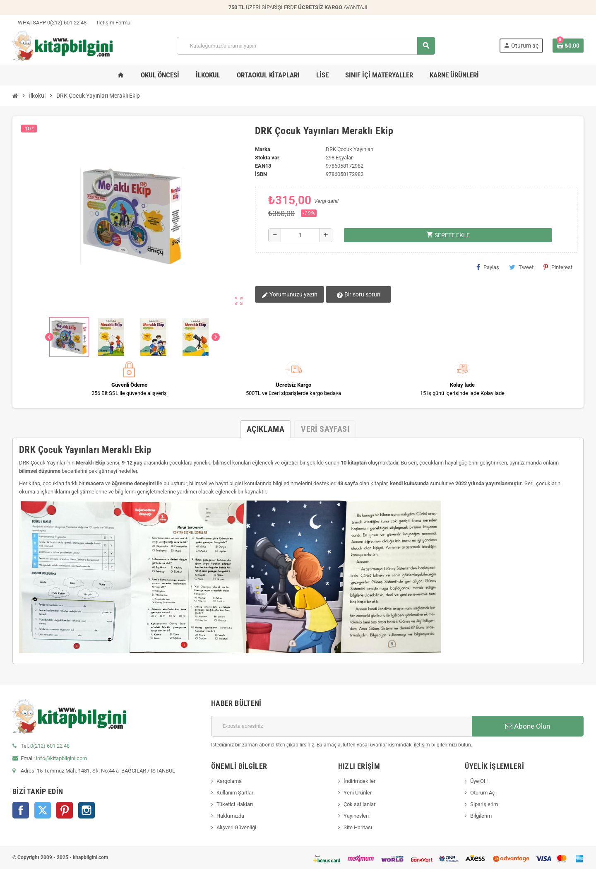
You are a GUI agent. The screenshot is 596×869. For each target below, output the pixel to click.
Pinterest (557, 267)
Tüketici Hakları (234, 804)
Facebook (20, 810)
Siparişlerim (484, 804)
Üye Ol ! (479, 781)
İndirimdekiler (359, 781)
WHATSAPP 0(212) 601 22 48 (49, 22)
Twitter (42, 810)
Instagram (86, 810)
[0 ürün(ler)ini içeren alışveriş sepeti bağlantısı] (568, 46)
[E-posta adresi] (341, 726)
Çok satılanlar (359, 804)
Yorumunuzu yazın (289, 294)
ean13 (263, 166)
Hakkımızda (230, 816)
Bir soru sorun (358, 294)
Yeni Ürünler (358, 793)
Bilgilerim (481, 816)
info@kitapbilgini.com (61, 758)
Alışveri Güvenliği (236, 827)
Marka (262, 149)
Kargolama (229, 781)
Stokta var (267, 157)
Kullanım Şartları (235, 793)
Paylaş (487, 267)
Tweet (521, 267)
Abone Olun (527, 726)
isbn (261, 174)
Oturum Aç (482, 793)
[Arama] (306, 46)
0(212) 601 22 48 (50, 746)
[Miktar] (300, 235)
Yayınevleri (356, 816)
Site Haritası (358, 827)
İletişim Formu (110, 22)
